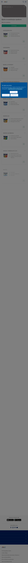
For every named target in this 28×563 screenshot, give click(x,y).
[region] (14, 90)
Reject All (14, 95)
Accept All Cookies (6, 95)
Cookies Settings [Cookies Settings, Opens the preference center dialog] (14, 92)
